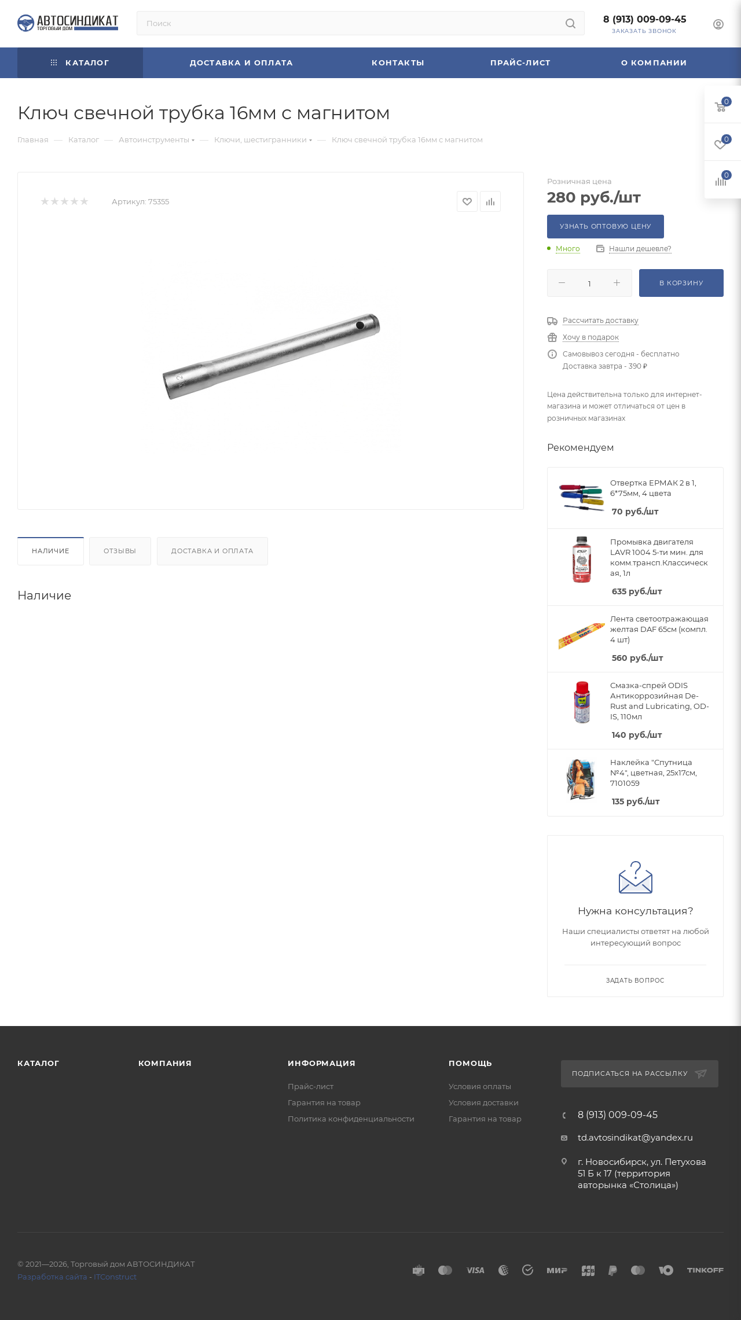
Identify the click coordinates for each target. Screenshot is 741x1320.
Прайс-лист (310, 1086)
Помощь (470, 1063)
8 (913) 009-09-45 (645, 19)
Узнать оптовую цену (605, 226)
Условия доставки (484, 1102)
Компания (165, 1063)
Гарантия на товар (324, 1102)
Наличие (50, 551)
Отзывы (120, 551)
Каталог (38, 1063)
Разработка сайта (52, 1276)
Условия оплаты (480, 1086)
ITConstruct (115, 1276)
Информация (321, 1063)
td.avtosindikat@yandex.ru (635, 1137)
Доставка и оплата (212, 551)
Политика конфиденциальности (351, 1118)
